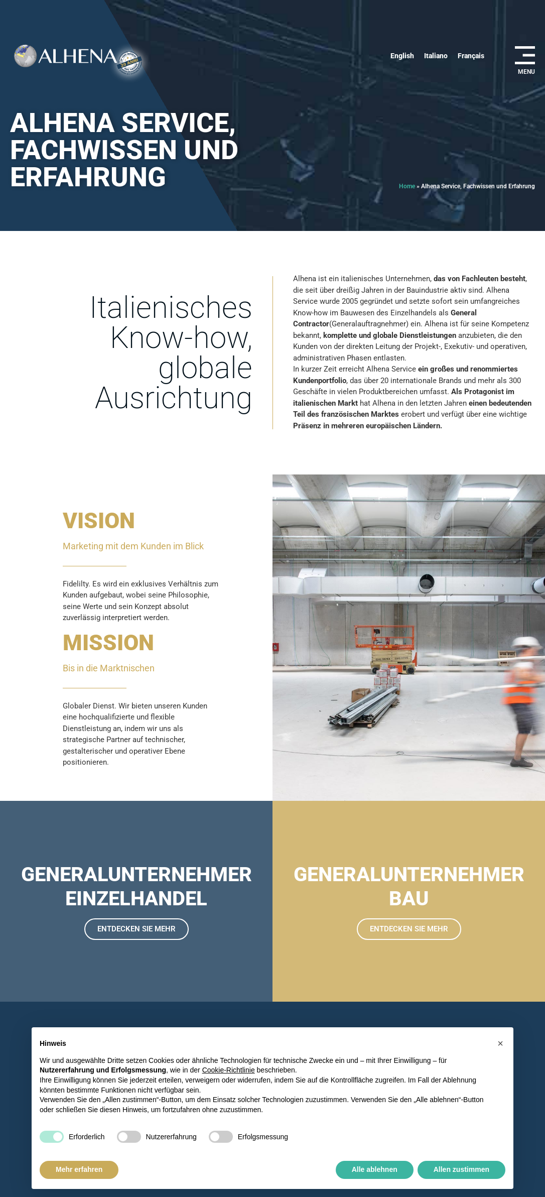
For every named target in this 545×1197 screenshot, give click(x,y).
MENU (526, 71)
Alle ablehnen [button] (374, 1169)
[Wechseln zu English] (402, 55)
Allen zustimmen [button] (461, 1169)
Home (407, 186)
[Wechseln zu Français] (471, 55)
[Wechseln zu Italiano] (436, 55)
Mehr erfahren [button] (79, 1169)
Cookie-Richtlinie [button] (228, 1070)
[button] (500, 1043)
